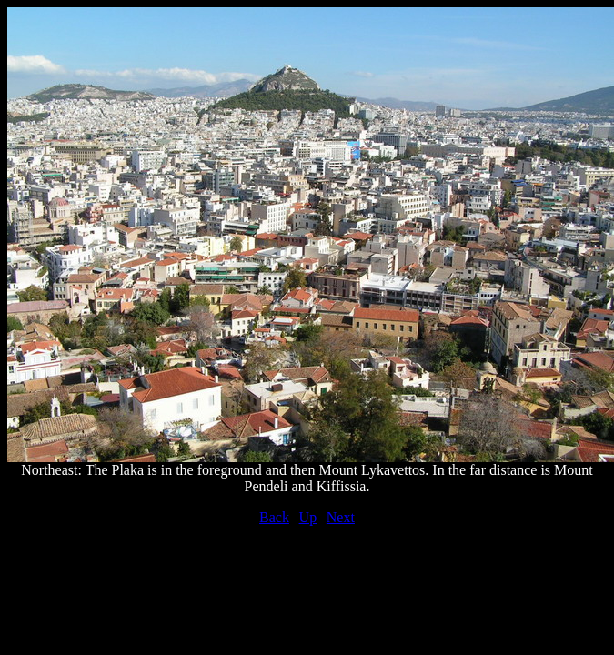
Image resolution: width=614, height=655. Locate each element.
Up (308, 517)
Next (341, 517)
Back (274, 517)
